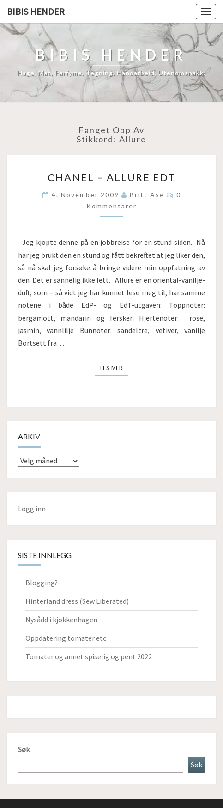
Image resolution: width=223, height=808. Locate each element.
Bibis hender (36, 11)
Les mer (114, 367)
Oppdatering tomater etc (65, 638)
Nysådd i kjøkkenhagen (61, 619)
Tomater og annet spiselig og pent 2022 (88, 656)
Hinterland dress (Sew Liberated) (77, 601)
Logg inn (32, 508)
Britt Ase (147, 195)
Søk (24, 749)
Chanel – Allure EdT (111, 177)
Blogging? (41, 582)
